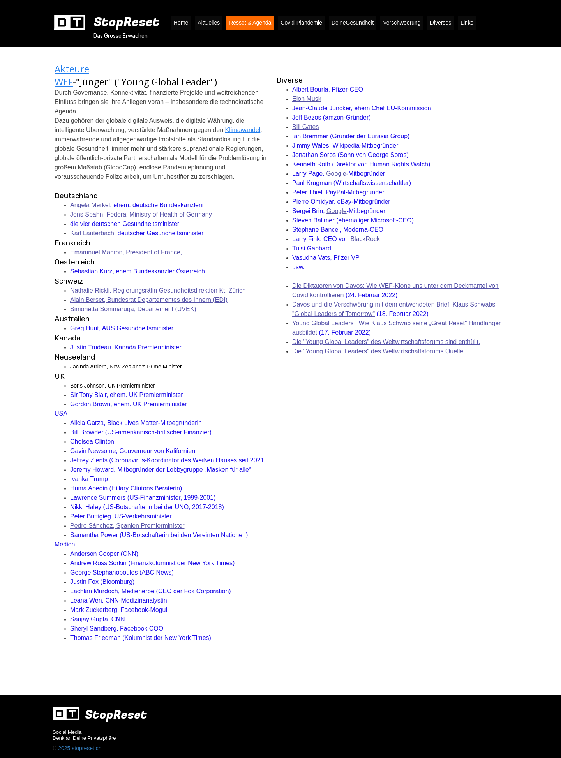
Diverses (440, 22)
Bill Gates (305, 126)
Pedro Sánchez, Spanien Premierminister (127, 525)
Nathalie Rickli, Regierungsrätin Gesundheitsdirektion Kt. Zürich (158, 290)
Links (466, 22)
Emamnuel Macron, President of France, (126, 252)
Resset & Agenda (250, 22)
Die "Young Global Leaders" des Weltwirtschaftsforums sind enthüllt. (386, 341)
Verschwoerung (402, 22)
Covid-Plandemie (301, 22)
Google (336, 173)
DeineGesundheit (353, 22)
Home (181, 22)
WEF (64, 81)
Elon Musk (306, 98)
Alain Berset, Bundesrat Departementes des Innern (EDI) (149, 299)
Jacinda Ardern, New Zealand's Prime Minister (126, 366)
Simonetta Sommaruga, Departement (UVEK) (133, 309)
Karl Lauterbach (92, 233)
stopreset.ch (86, 748)
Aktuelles (209, 22)
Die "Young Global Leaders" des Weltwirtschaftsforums (367, 351)
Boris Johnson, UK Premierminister (112, 386)
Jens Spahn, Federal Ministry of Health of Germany (141, 214)
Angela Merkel (90, 205)
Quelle (454, 351)
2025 (65, 748)
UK (60, 376)
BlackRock (365, 239)
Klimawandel (243, 130)
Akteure (72, 68)
